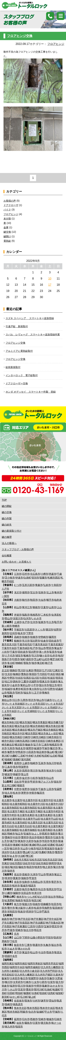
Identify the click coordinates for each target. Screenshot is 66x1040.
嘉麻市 (45, 985)
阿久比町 (42, 844)
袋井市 (11, 870)
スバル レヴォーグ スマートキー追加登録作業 (33, 334)
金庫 (6, 227)
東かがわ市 (24, 948)
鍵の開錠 (7, 506)
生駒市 (26, 881)
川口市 (16, 700)
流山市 (42, 648)
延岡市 (17, 1019)
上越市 (26, 763)
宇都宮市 (19, 629)
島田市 (30, 867)
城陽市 (16, 893)
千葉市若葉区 (55, 644)
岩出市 (52, 896)
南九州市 (10, 1026)
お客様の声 (10, 200)
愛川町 (58, 752)
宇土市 (48, 1011)
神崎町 (19, 663)
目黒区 (27, 677)
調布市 (16, 681)
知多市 (38, 841)
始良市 (20, 1022)
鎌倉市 (29, 744)
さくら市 (40, 629)
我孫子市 (7, 659)
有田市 (27, 900)
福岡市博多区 (35, 963)
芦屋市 (11, 930)
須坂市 (34, 789)
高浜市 (33, 837)
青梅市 (45, 692)
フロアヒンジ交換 (19, 36)
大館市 (17, 599)
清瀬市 (54, 681)
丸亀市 (47, 945)
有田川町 (37, 900)
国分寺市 (44, 685)
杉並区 (51, 677)
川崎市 (26, 737)
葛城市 (24, 885)
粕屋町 (56, 989)
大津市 (34, 874)
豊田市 (49, 837)
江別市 (17, 573)
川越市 (48, 700)
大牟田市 (15, 978)
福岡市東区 (8, 963)
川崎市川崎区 (38, 737)
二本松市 (46, 614)
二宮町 (21, 755)
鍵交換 (7, 231)
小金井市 (15, 685)
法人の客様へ (9, 543)
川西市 (39, 926)
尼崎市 (19, 930)
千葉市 (13, 651)
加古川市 (28, 930)
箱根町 (8, 759)
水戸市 (26, 622)
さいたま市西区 (30, 707)
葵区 (7, 867)
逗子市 (37, 744)
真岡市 (5, 633)
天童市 (44, 607)
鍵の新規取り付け (11, 530)
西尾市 (45, 833)
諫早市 (44, 1000)
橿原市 (32, 885)
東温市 (26, 952)
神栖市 (16, 625)
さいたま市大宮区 (11, 707)
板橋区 (16, 674)
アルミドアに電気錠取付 (19, 350)
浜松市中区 (29, 863)
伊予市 (17, 952)
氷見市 (17, 770)
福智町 (59, 993)
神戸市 (13, 919)
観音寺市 (19, 945)
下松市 (13, 941)
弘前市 (47, 585)
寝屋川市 (27, 904)
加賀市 (42, 778)
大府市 (29, 841)
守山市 (42, 874)
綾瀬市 (38, 748)
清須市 (5, 852)
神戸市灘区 (37, 919)
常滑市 (54, 841)
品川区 (35, 677)
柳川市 (8, 982)
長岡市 (17, 763)
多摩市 (16, 689)
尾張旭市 (49, 848)
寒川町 (5, 755)
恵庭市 (52, 573)
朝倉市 (5, 985)
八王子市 (37, 692)
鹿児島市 (46, 1022)
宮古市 (34, 592)
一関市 (5, 596)
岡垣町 (19, 993)
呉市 (16, 933)
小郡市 (43, 982)
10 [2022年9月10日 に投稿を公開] (49, 278)
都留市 (21, 785)
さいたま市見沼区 (35, 703)
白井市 (54, 655)
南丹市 (26, 889)
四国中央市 (11, 956)
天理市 (47, 881)
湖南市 (25, 878)
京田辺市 (26, 893)
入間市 (24, 700)
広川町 (24, 996)
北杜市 (17, 781)
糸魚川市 (51, 763)
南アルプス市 (45, 781)
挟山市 (40, 700)
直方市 (59, 982)
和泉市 (21, 911)
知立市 (19, 833)
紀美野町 (10, 900)
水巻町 (35, 993)
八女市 (35, 982)
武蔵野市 (34, 681)
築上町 (32, 996)
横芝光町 (55, 659)
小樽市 (44, 573)
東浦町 (33, 844)
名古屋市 (7, 800)
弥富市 (5, 855)
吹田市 (55, 904)
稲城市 (8, 689)
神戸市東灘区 (19, 926)
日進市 (57, 837)
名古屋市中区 (30, 800)
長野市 (26, 789)
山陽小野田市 (37, 937)
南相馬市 (35, 614)
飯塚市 (5, 978)
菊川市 (57, 867)
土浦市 (17, 622)
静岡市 (52, 863)
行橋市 (27, 982)
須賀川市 (18, 618)
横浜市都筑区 (50, 729)
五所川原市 (28, 585)
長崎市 (8, 1004)
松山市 (34, 952)
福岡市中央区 (17, 967)
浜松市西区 (16, 863)
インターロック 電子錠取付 (22, 375)
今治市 (42, 952)
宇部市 (49, 937)
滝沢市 (17, 592)
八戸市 (5, 588)
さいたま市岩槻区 (15, 703)
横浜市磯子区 (55, 722)
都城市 (50, 1019)
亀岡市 (34, 889)
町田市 (25, 689)
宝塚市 (47, 926)
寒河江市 (27, 607)
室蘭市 (43, 577)
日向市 (26, 1019)
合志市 (32, 1011)
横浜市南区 (16, 737)
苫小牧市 (10, 577)
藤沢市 (54, 748)
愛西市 (58, 852)
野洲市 (50, 874)
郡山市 (8, 618)
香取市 (27, 663)
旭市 (34, 663)
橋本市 (20, 896)
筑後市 (29, 985)
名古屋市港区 (14, 818)
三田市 (31, 926)
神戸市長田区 (22, 922)
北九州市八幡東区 (24, 974)
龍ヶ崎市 (7, 625)
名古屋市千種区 (16, 811)
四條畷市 (46, 904)
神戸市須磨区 (37, 922)
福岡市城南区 (32, 967)
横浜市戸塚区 (35, 729)
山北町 (54, 755)
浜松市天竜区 (21, 859)
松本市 (16, 792)
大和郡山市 (36, 881)
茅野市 (25, 792)
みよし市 (37, 833)
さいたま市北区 (54, 703)
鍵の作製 (7, 518)
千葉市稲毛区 (24, 644)
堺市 (4, 911)
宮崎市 (42, 1019)
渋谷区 (19, 677)
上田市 (50, 789)
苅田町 (11, 993)
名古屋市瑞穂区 (10, 830)
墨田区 (38, 670)
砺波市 (8, 774)
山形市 (52, 607)
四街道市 (54, 640)
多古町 (11, 663)
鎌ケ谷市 (44, 655)
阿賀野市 (24, 766)
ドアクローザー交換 (17, 383)
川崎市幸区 (52, 737)
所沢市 (32, 700)
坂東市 (42, 622)
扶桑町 (42, 852)
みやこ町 (15, 996)
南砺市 (16, 774)
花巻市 (42, 592)
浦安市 (19, 655)
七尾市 (17, 778)
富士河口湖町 (9, 785)
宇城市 (56, 1011)
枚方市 (17, 904)
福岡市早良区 (50, 963)
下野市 (29, 633)
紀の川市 (43, 896)
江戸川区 (47, 670)
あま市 (13, 855)
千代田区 (42, 674)
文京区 (8, 674)
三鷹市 (25, 681)
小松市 (34, 778)
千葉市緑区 (23, 648)
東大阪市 (20, 907)
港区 (58, 674)
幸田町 (25, 844)
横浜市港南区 (37, 726)
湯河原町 (26, 759)
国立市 (53, 685)
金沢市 (26, 778)
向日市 (42, 889)
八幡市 (8, 893)
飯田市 (41, 792)
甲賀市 (33, 878)
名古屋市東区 (40, 826)
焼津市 (38, 867)
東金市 (58, 648)
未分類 (7, 218)
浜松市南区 (42, 863)
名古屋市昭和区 (18, 804)
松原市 (38, 907)
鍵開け (7, 236)
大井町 (38, 755)
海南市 (19, 900)
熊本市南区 (13, 1011)
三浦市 (45, 744)
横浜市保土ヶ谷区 (48, 733)
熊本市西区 (33, 1008)
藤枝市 (22, 867)
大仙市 (42, 599)
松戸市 (34, 648)
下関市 (26, 937)
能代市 (26, 599)
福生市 (27, 692)
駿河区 (14, 867)
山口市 (17, 937)
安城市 (27, 833)
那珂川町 (39, 989)
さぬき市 (12, 948)
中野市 (17, 789)
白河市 (27, 618)
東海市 (21, 841)
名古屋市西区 (45, 807)
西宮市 (55, 926)
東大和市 (34, 689)
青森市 (39, 585)
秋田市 (34, 599)
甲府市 (34, 781)
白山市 (50, 778)
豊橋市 (8, 837)
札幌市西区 (54, 577)
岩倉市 (58, 848)
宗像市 (50, 978)
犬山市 (24, 848)
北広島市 (35, 573)
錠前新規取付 (13, 367)
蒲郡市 (54, 833)
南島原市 (18, 1004)
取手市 (58, 622)
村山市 (17, 607)
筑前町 (43, 993)
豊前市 (29, 989)
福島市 (26, 614)
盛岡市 (26, 592)
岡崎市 (11, 833)
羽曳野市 (47, 907)
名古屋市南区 (45, 830)
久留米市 (58, 974)
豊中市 (11, 907)
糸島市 (42, 978)
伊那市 (33, 792)
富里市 (53, 651)
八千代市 (10, 655)
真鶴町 (16, 759)
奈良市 (17, 881)
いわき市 (37, 618)
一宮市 (5, 848)
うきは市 (12, 989)
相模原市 (54, 744)
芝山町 (38, 659)
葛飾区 (13, 670)
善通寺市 (38, 945)
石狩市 (26, 573)
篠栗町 (27, 993)
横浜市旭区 (26, 722)
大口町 (34, 852)
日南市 (58, 1019)
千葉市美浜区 (40, 644)
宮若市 (21, 989)
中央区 (51, 674)
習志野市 (35, 640)
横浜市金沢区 (22, 726)
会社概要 (7, 555)
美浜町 (59, 844)
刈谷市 (16, 837)
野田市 (50, 648)
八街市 (5, 651)
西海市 (28, 1000)
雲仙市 (52, 1000)
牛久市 (50, 622)
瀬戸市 (13, 841)
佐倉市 (44, 640)
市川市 (26, 640)
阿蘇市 (24, 1011)
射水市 (50, 770)
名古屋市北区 (35, 822)
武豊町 (51, 844)
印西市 (16, 659)
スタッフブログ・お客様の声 (18, 549)
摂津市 (29, 911)
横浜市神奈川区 (10, 722)
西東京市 (44, 681)
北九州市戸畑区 (43, 974)
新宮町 (5, 996)
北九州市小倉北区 (29, 971)
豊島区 (25, 674)
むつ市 (17, 585)
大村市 (36, 1000)
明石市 (38, 930)
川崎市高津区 (22, 740)
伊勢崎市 (43, 637)
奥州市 (58, 592)
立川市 (43, 689)
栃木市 (21, 633)
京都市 (17, 889)
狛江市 (8, 681)
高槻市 (36, 904)
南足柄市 (41, 752)
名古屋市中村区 (52, 811)
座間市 (29, 748)
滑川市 (34, 770)
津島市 (50, 852)
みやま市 (55, 985)
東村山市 (25, 685)
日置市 (36, 1022)
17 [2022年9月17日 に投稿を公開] (49, 284)
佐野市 (57, 629)
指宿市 (19, 1026)
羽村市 (19, 692)
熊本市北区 (20, 1008)
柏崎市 (34, 763)
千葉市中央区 (9, 648)
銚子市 (49, 663)
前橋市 (26, 637)
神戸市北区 (24, 919)
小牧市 (32, 848)
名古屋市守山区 (31, 818)
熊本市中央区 (47, 1008)
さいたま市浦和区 (27, 711)
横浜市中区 (18, 733)
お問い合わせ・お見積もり (16, 561)
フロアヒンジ (55, 43)
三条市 (8, 766)
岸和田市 (12, 911)
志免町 (48, 989)
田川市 (21, 985)
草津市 (8, 878)
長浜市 (17, 874)
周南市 (5, 941)
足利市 (13, 633)
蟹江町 (29, 855)
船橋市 (17, 640)
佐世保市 (19, 1000)
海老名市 (20, 748)
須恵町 (51, 993)
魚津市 (42, 770)
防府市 (57, 937)
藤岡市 (52, 637)
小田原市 (31, 752)
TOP (4, 499)
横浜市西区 (31, 733)
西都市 (34, 1019)
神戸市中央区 (51, 919)
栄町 (22, 659)
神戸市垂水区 (53, 922)
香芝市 (55, 881)
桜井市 (16, 885)
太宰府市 (18, 982)
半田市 (45, 841)
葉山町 (50, 752)
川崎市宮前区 (37, 740)
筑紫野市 (33, 978)
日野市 (51, 689)
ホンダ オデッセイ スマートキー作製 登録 (31, 391)
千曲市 (42, 789)
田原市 (8, 844)
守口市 (38, 911)
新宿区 (33, 674)
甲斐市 (26, 781)
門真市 (45, 911)
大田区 (43, 677)
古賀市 (51, 982)
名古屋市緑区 (19, 822)
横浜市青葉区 (40, 722)
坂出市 (55, 945)
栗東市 (16, 878)
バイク (7, 209)
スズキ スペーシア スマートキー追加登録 (30, 318)
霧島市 (28, 1022)
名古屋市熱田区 (10, 807)
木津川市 (37, 893)
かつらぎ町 (31, 896)
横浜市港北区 (53, 726)
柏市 (60, 655)
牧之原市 (48, 867)
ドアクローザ (11, 205)
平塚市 (45, 748)
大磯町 (13, 755)
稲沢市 (40, 848)
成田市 (29, 659)
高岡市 (26, 770)
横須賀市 (20, 744)
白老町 (27, 577)
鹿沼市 (49, 629)
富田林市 (57, 907)
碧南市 (41, 837)
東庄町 (41, 663)
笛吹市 (57, 781)
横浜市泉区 (8, 726)
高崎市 (17, 637)
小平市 (34, 685)
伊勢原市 (20, 752)
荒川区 (21, 670)
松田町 (45, 755)
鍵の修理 (7, 537)
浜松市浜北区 (50, 859)
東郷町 (16, 844)
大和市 (11, 748)
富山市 (25, 774)
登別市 (35, 577)
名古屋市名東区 (25, 815)
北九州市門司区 (48, 971)
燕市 (15, 766)
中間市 (38, 985)
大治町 (21, 855)
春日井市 (15, 848)
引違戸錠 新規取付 (17, 326)
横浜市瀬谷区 (19, 729)
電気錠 (7, 240)
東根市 (36, 607)
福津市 (13, 985)
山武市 (45, 659)
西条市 (50, 952)
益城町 (40, 1011)
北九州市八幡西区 (51, 967)
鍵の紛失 (7, 524)
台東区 (29, 670)
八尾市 (29, 907)
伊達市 (19, 577)
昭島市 (11, 692)
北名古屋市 (16, 852)
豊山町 (26, 852)
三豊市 (28, 945)
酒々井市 (44, 651)
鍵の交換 (7, 512)
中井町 (29, 755)
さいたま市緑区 (48, 707)
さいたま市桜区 (46, 711)
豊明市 (25, 837)
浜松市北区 (36, 859)
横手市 (50, 599)
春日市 (24, 978)
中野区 (11, 677)
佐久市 (8, 792)
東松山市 (7, 700)
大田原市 (29, 629)
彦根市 (26, 874)
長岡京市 (51, 889)
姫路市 (5, 919)
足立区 (5, 670)
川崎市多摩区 (53, 740)
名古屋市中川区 (36, 804)
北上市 (50, 592)
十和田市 (56, 585)
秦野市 (11, 752)
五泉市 (42, 763)
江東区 (56, 670)
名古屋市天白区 (23, 826)
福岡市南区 (21, 963)
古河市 (34, 622)
